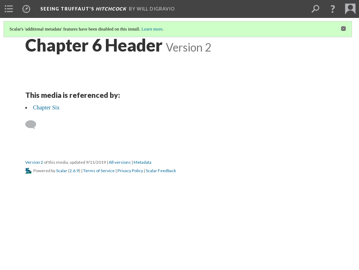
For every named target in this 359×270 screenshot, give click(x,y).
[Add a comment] (33, 124)
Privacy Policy (130, 170)
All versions (120, 162)
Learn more (151, 29)
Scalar (61, 170)
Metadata (142, 162)
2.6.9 (74, 170)
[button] (332, 9)
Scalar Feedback (161, 170)
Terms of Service (99, 170)
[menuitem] (9, 9)
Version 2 (34, 162)
